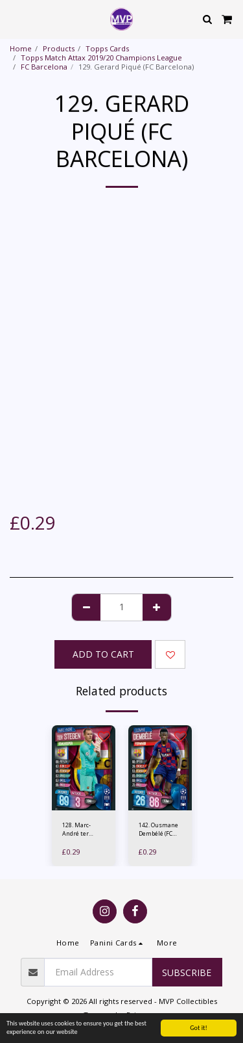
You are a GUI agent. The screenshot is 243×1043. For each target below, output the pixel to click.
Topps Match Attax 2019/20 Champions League (101, 57)
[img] (83, 767)
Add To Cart (103, 654)
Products (59, 48)
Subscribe (186, 972)
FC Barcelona (44, 66)
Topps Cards (107, 48)
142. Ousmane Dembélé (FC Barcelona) (158, 829)
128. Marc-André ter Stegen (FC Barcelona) (76, 829)
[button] (14, 18)
